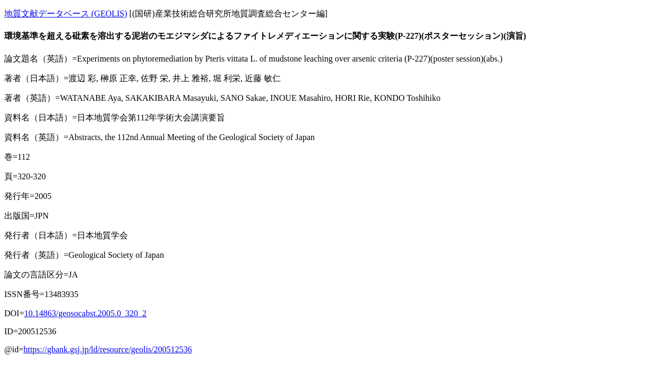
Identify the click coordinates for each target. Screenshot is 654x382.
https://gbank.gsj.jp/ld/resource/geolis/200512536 (107, 349)
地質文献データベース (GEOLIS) (65, 13)
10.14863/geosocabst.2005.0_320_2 (85, 313)
